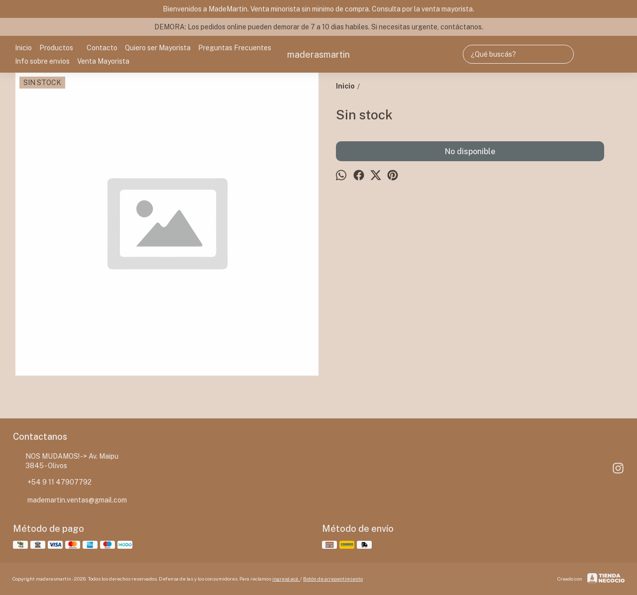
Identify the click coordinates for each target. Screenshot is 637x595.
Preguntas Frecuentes (234, 48)
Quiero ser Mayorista (158, 48)
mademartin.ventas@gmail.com (70, 500)
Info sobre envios (42, 61)
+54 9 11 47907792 (52, 483)
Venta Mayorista (103, 61)
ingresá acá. (286, 579)
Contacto (102, 48)
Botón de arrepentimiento (333, 579)
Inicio (23, 48)
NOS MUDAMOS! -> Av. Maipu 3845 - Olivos (65, 461)
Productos (61, 47)
